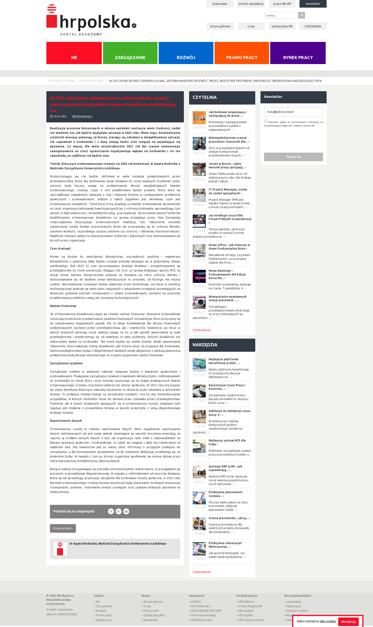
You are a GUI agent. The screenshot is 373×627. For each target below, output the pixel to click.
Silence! (51, 615)
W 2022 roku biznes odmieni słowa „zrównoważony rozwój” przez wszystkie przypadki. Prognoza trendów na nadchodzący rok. (215, 82)
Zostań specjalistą (250, 3)
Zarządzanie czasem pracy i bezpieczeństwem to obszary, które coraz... (229, 400)
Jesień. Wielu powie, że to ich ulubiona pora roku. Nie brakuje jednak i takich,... (230, 179)
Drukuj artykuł (62, 529)
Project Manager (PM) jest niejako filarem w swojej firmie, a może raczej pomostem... (229, 204)
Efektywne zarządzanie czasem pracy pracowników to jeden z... (230, 453)
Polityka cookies (297, 612)
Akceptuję (348, 621)
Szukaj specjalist (154, 616)
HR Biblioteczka (201, 621)
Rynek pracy (298, 58)
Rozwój (186, 58)
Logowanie (220, 3)
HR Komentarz (91, 82)
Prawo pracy (242, 58)
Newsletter (313, 3)
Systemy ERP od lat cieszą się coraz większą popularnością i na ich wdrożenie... (228, 481)
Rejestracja (293, 607)
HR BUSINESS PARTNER (206, 612)
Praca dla (282, 3)
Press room (151, 612)
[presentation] (300, 141)
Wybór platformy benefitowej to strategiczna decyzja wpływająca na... (229, 374)
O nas (251, 26)
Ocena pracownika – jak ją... (228, 519)
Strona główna (220, 26)
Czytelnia (205, 98)
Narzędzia (205, 345)
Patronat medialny (203, 616)
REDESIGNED (68, 615)
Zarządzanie (130, 58)
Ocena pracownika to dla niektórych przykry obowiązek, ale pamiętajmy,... (229, 529)
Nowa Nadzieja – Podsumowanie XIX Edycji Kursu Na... (227, 276)
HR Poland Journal (251, 621)
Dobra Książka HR (250, 607)
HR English (245, 616)
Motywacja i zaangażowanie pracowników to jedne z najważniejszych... (228, 127)
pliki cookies (328, 621)
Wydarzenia (282, 26)
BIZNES (196, 602)
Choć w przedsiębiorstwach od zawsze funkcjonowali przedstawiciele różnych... (229, 153)
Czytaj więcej (201, 331)
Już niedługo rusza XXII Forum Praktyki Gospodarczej (230, 218)
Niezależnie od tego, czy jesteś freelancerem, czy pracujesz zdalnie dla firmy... (229, 260)
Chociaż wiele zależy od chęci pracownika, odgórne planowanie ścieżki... (228, 507)
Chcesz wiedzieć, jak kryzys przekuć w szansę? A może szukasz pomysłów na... (219, 234)
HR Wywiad (246, 612)
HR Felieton (246, 602)
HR (74, 58)
